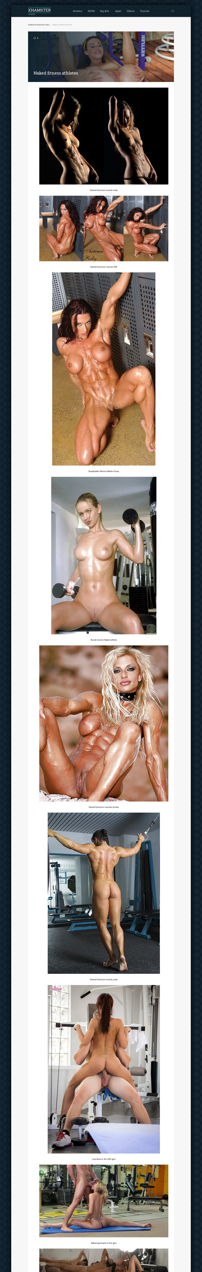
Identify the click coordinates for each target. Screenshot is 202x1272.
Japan (118, 11)
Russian (144, 11)
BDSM (91, 11)
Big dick (104, 11)
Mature (131, 11)
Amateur (77, 11)
